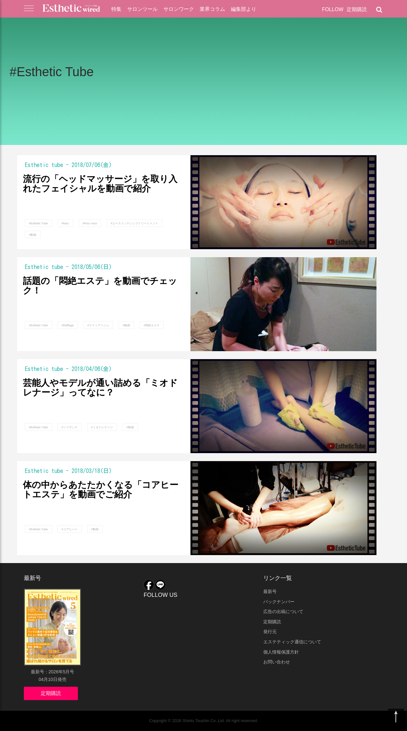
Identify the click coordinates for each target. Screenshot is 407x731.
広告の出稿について (283, 611)
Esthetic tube (44, 165)
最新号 (270, 591)
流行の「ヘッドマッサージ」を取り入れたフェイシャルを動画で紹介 (100, 184)
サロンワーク (178, 9)
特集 (116, 9)
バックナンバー (278, 601)
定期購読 (357, 9)
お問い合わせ (276, 661)
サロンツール (142, 9)
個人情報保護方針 (281, 652)
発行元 (270, 631)
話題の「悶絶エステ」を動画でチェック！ (100, 286)
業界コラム (212, 9)
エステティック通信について (292, 641)
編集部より (243, 9)
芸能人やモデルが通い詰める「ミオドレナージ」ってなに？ (100, 388)
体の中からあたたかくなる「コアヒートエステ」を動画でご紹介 (100, 490)
